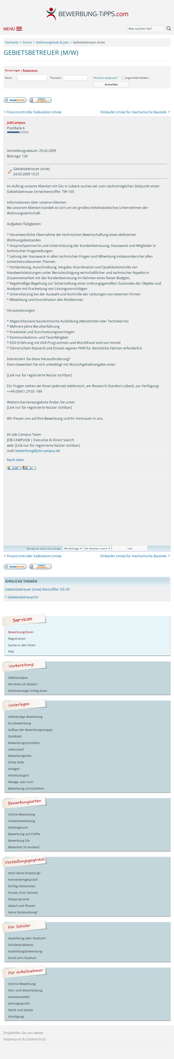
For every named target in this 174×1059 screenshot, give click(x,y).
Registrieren (30, 70)
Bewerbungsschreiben (24, 743)
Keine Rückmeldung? (23, 912)
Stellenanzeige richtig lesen (27, 691)
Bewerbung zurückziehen (26, 788)
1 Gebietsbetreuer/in (21, 597)
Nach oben (15, 459)
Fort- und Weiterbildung (25, 990)
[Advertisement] (87, 508)
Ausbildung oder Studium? (27, 938)
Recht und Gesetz (20, 1010)
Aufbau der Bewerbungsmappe (30, 730)
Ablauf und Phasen (21, 906)
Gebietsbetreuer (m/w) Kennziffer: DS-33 (37, 589)
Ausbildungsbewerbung (25, 951)
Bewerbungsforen (20, 632)
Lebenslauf (16, 749)
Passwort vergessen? (105, 78)
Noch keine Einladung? (24, 873)
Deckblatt (14, 736)
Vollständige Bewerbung (25, 717)
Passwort (55, 78)
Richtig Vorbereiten (21, 886)
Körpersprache (18, 899)
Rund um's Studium (22, 958)
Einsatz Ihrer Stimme (23, 893)
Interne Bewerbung (22, 984)
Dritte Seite (16, 762)
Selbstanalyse (18, 678)
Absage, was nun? (20, 782)
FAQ (11, 651)
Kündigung (16, 1016)
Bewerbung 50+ (19, 841)
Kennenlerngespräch (23, 880)
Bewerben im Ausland (23, 847)
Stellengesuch (18, 827)
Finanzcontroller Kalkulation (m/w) (34, 112)
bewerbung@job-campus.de (37, 450)
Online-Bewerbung (21, 814)
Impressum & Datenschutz (25, 1039)
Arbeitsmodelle (19, 997)
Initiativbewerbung (21, 821)
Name (8, 78)
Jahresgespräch (19, 1003)
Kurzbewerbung (19, 723)
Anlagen (14, 769)
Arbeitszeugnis (18, 775)
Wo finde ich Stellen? (22, 684)
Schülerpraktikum (20, 945)
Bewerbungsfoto (19, 756)
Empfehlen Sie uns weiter (24, 1033)
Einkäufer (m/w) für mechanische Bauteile (133, 112)
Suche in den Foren (22, 645)
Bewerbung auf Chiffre (24, 834)
